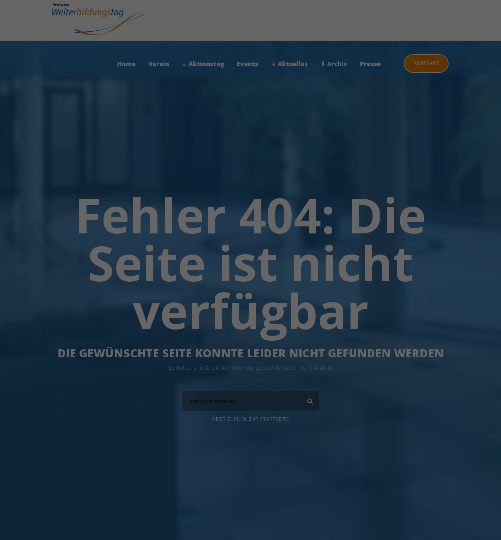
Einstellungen (177, 114)
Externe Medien (279, 86)
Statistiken (275, 53)
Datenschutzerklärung (155, 108)
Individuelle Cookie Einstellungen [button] (250, 184)
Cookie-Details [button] (220, 200)
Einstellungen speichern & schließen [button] (312, 144)
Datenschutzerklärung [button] (253, 200)
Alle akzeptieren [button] (189, 140)
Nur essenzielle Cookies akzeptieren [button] (250, 166)
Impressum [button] (283, 200)
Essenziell (273, 20)
